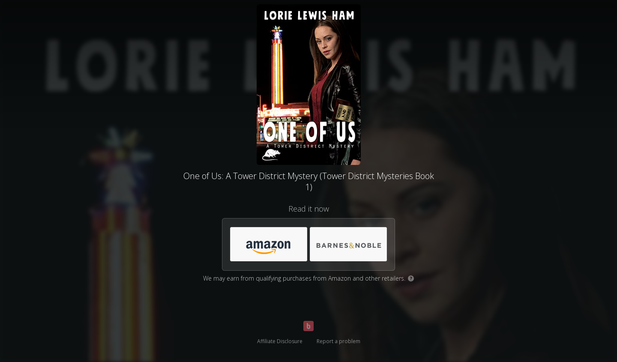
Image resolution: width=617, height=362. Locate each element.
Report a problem (338, 341)
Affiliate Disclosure (280, 341)
